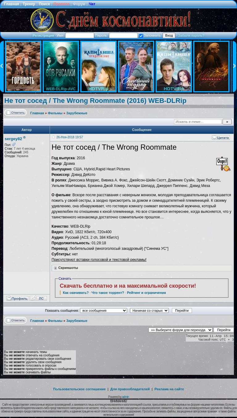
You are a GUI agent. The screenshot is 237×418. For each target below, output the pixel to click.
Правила (61, 4)
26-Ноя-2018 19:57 (69, 137)
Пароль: (116, 35)
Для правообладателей (130, 389)
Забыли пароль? (191, 35)
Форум (79, 4)
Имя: (75, 35)
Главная (11, 4)
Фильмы (55, 113)
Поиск (44, 4)
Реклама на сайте (169, 389)
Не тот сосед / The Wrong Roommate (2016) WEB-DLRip (95, 100)
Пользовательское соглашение (79, 389)
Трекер (29, 4)
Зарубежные (76, 113)
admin (125, 397)
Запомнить (150, 35)
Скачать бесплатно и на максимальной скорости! (128, 286)
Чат (92, 4)
